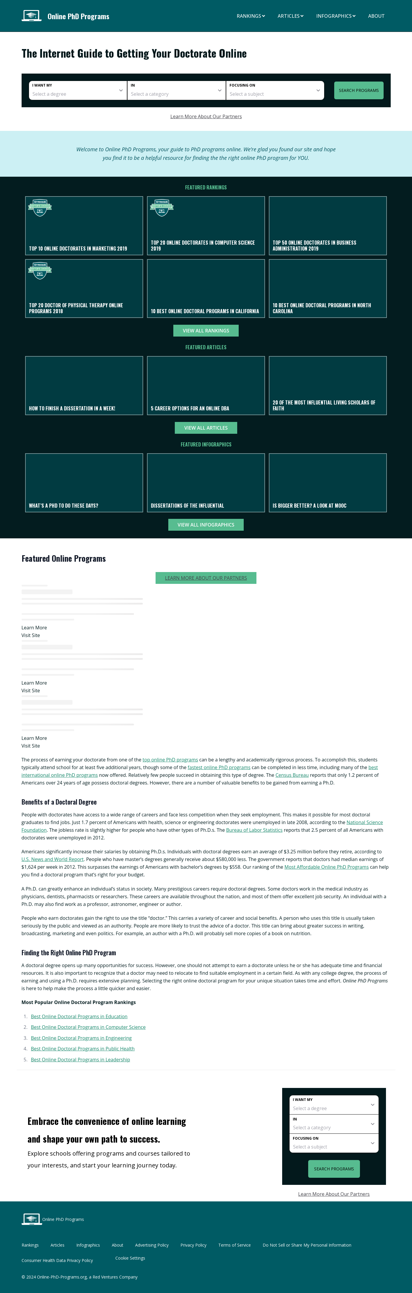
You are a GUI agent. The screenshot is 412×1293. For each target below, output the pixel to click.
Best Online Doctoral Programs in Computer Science (88, 1027)
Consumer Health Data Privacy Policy (57, 1260)
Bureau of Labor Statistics (254, 830)
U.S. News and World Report (53, 859)
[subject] (275, 90)
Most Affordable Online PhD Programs (327, 867)
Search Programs (359, 90)
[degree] (78, 90)
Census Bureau (291, 775)
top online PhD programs (170, 759)
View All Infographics (206, 525)
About (376, 16)
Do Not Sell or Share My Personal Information (307, 1245)
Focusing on (242, 85)
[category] (176, 90)
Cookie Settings (130, 1258)
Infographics (336, 16)
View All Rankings (206, 330)
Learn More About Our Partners (206, 116)
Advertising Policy (152, 1245)
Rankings (251, 16)
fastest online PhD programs (219, 767)
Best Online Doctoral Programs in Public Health (83, 1048)
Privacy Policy (193, 1245)
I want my (42, 85)
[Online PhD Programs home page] (33, 16)
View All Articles (205, 428)
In (133, 85)
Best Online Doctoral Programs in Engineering (81, 1038)
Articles (291, 16)
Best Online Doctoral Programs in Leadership (80, 1059)
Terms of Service (234, 1245)
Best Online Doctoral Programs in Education (79, 1016)
